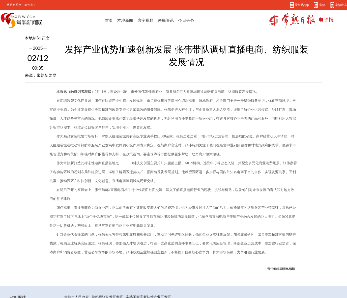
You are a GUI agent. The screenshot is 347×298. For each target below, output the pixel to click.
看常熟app (302, 4)
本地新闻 (125, 20)
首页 (109, 20)
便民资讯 (166, 20)
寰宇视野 (145, 20)
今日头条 (186, 20)
